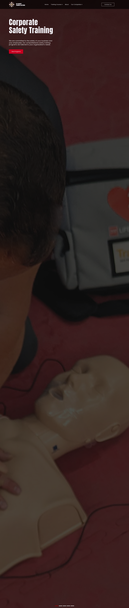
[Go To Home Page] (17, 4)
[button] (57, 4)
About (67, 4)
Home (46, 4)
